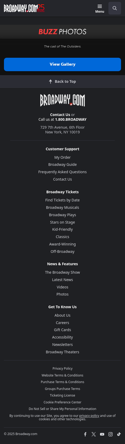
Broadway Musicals (62, 207)
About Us (62, 315)
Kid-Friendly (62, 229)
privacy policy (89, 415)
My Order (62, 157)
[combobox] (112, 8)
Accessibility (62, 337)
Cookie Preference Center (63, 402)
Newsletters (62, 344)
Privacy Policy (63, 368)
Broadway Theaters (62, 351)
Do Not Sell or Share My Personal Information (62, 409)
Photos (63, 294)
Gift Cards (62, 329)
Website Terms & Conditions (62, 375)
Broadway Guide (62, 164)
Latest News (62, 279)
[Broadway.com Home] (24, 8)
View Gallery (63, 64)
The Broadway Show (62, 272)
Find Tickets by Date (62, 199)
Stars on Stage (62, 222)
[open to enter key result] (114, 8)
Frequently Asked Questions (62, 171)
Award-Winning (62, 244)
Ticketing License (62, 395)
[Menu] (99, 9)
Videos (62, 286)
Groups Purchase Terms (62, 389)
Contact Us (60, 114)
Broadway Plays (62, 214)
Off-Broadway (62, 251)
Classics (62, 236)
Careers (62, 322)
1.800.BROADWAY (71, 119)
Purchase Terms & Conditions (62, 382)
